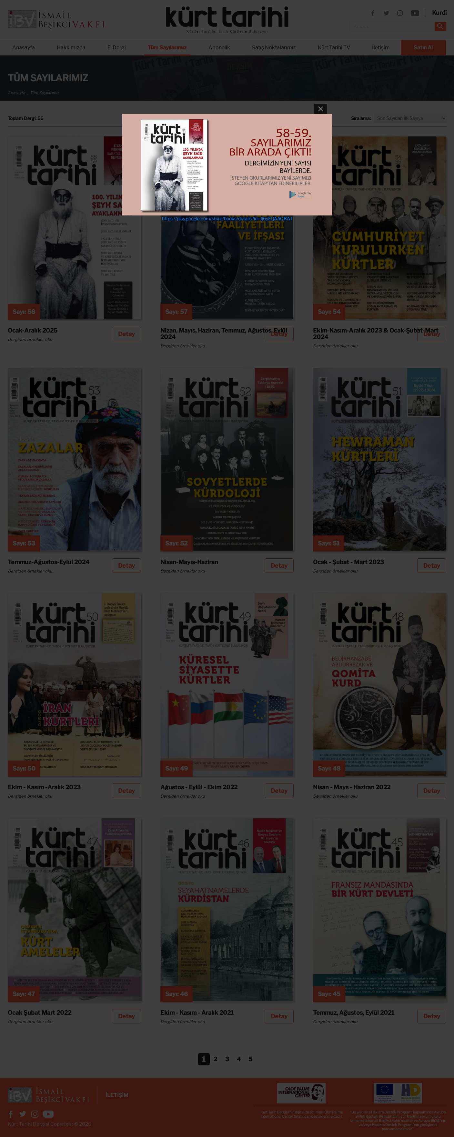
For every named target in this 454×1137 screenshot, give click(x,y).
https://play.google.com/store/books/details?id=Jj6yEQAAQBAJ (227, 218)
